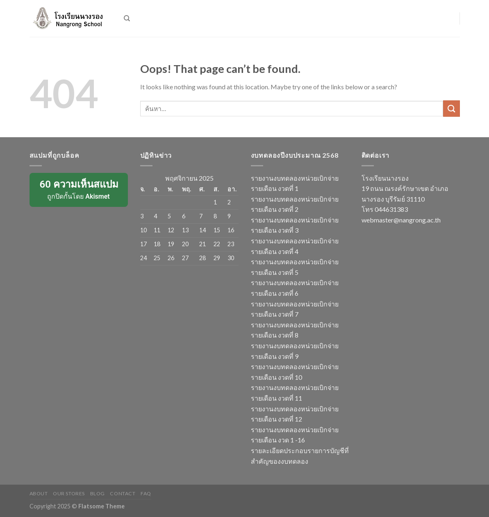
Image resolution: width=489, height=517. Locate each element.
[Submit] (451, 108)
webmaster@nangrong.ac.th (401, 220)
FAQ (146, 493)
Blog (97, 493)
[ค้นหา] (127, 18)
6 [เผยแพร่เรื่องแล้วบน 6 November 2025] (183, 216)
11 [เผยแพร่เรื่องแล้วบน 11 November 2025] (157, 230)
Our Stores (69, 493)
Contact (122, 493)
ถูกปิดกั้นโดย (78, 189)
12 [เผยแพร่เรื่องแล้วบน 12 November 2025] (171, 230)
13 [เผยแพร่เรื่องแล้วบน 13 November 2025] (185, 230)
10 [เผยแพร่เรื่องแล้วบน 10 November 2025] (143, 230)
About (39, 493)
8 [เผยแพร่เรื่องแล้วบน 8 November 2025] (215, 216)
